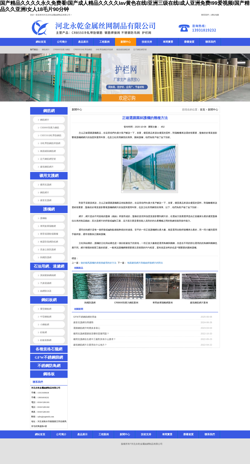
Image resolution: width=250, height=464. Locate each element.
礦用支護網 (49, 176)
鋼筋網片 (46, 49)
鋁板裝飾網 (45, 340)
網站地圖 (215, 15)
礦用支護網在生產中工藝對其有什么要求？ (94, 339)
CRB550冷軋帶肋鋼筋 (83, 49)
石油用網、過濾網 (49, 266)
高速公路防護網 (48, 249)
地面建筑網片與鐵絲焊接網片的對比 (145, 262)
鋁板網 (43, 332)
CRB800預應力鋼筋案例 (126, 302)
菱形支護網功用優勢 (83, 322)
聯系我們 (205, 15)
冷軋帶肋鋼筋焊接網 (104, 49)
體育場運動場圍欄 (49, 234)
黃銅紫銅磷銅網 (48, 275)
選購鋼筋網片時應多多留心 (86, 328)
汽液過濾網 (45, 283)
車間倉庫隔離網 (48, 226)
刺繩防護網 (45, 257)
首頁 (202, 109)
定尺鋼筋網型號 (140, 49)
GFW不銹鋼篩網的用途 (84, 317)
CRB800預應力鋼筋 (61, 49)
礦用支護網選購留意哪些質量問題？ (91, 333)
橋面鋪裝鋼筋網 (123, 49)
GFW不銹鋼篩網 (49, 357)
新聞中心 (213, 109)
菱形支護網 (45, 200)
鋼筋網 (49, 111)
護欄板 (43, 218)
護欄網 (49, 209)
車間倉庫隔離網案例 (163, 302)
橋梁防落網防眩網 (49, 242)
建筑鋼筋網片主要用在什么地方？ (90, 344)
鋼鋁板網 (49, 300)
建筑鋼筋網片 (47, 167)
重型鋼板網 (45, 309)
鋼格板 (49, 374)
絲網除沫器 (45, 291)
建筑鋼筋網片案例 (199, 302)
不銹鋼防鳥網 (48, 366)
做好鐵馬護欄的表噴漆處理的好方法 (98, 262)
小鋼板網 (44, 324)
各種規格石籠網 (49, 349)
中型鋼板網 (45, 317)
